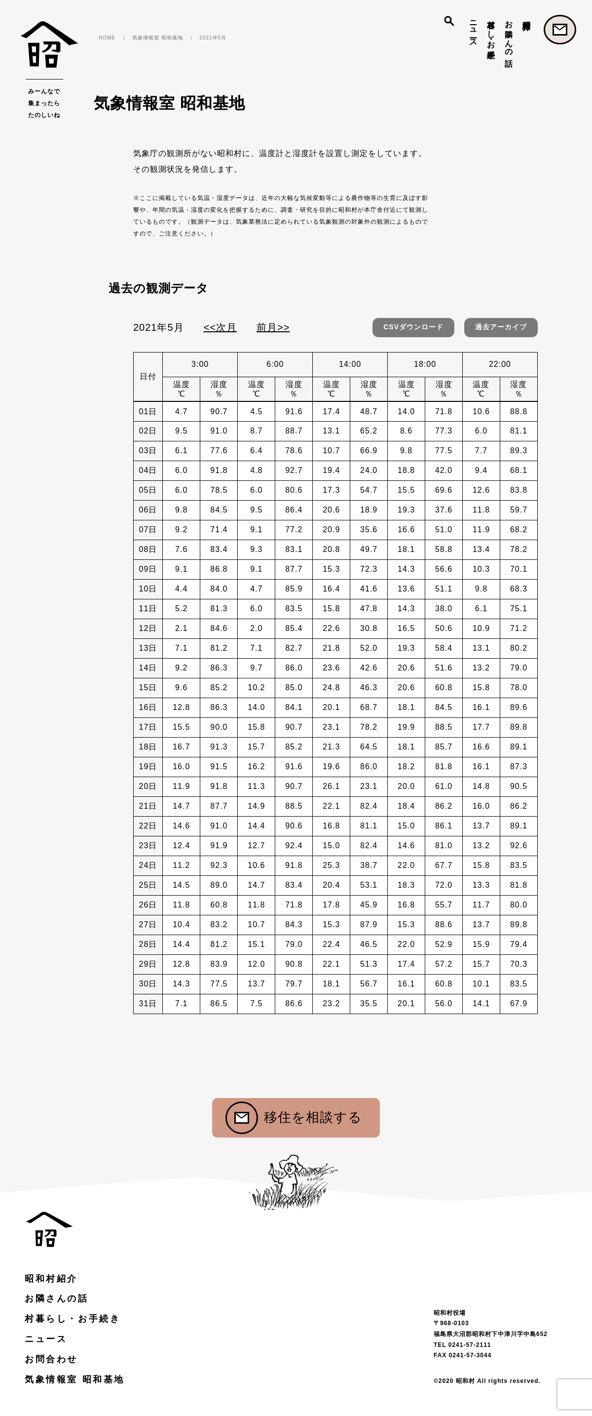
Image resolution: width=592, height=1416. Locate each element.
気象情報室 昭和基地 (157, 37)
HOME (107, 37)
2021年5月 (212, 37)
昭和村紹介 (526, 16)
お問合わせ (560, 29)
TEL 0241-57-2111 (462, 1344)
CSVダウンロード (413, 327)
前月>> (273, 327)
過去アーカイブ (501, 327)
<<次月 (220, 327)
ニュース (473, 29)
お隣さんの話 (509, 34)
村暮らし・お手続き (491, 35)
